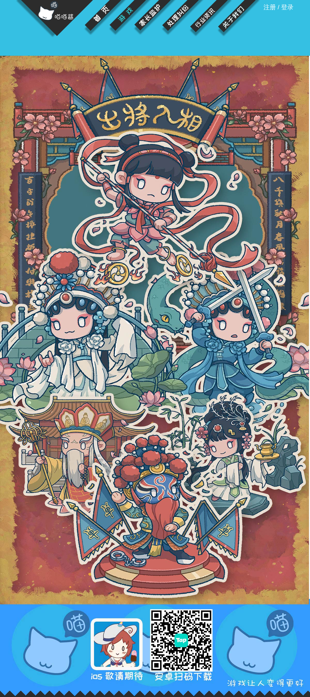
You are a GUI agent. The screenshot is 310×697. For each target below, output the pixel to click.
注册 (270, 7)
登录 (287, 7)
